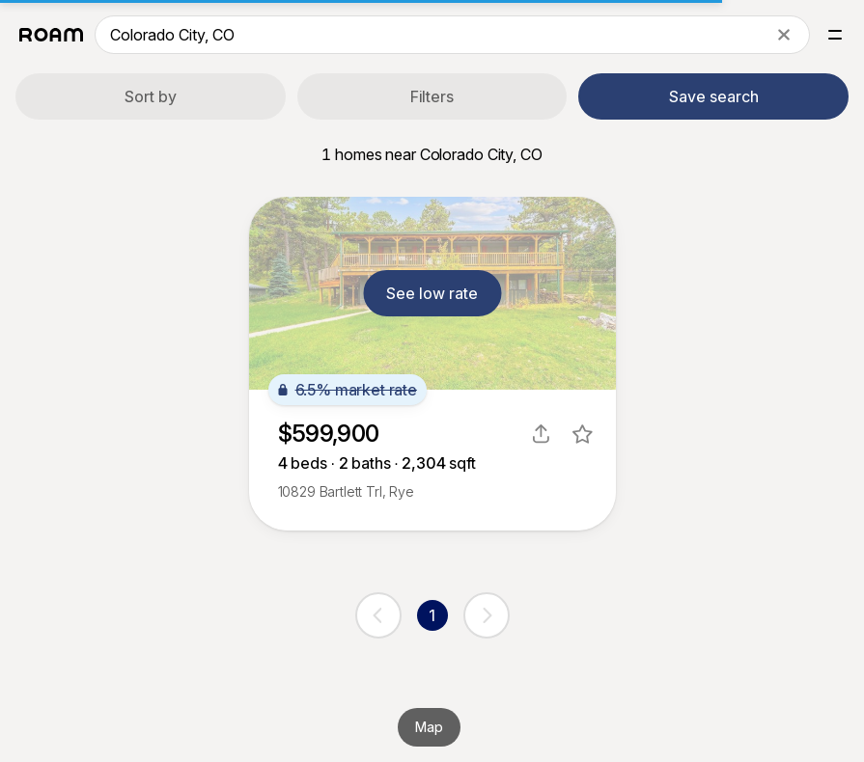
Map (429, 727)
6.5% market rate (347, 389)
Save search (714, 96)
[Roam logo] (51, 34)
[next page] (486, 615)
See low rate (432, 293)
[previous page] (378, 615)
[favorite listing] (582, 434)
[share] (541, 434)
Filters (432, 96)
